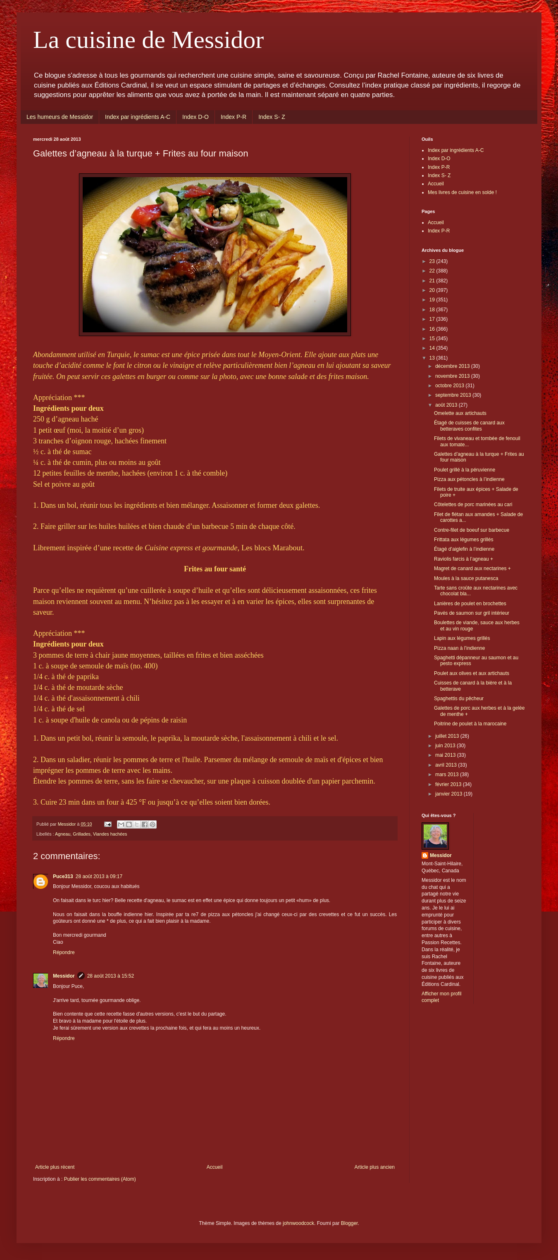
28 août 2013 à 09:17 (99, 876)
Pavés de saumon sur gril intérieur (471, 613)
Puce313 (63, 876)
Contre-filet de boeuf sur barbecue (471, 530)
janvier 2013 (449, 794)
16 (432, 329)
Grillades (82, 833)
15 (432, 338)
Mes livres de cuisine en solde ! (462, 192)
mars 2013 (447, 774)
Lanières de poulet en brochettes (470, 603)
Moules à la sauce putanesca (466, 578)
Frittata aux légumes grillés (463, 539)
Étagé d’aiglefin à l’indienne (464, 549)
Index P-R (233, 117)
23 (432, 261)
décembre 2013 (453, 366)
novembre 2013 (453, 376)
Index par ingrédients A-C (137, 117)
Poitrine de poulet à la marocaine (470, 724)
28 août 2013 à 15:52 (110, 976)
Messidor (64, 976)
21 (432, 281)
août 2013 (447, 405)
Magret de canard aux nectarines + (472, 568)
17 (432, 319)
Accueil (215, 1167)
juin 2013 (446, 745)
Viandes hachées (110, 833)
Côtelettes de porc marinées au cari (473, 504)
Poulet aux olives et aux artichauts (471, 673)
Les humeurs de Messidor (59, 117)
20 (432, 290)
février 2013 (449, 784)
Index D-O (195, 117)
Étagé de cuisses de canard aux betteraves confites (469, 425)
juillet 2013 (447, 736)
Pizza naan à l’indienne (459, 648)
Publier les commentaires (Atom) (100, 1179)
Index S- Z (271, 117)
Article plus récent (54, 1167)
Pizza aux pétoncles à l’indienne (469, 479)
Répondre (64, 952)
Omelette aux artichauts (460, 413)
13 (432, 358)
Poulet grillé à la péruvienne (464, 470)
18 (432, 310)
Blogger (349, 1223)
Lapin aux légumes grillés (462, 638)
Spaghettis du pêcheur (459, 698)
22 (432, 271)
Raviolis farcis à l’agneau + (463, 559)
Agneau (62, 833)
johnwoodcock (298, 1223)
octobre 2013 (450, 385)
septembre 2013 (453, 395)
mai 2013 (446, 755)
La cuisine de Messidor (148, 39)
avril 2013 (446, 765)
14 (432, 348)
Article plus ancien (375, 1167)
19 (432, 300)
